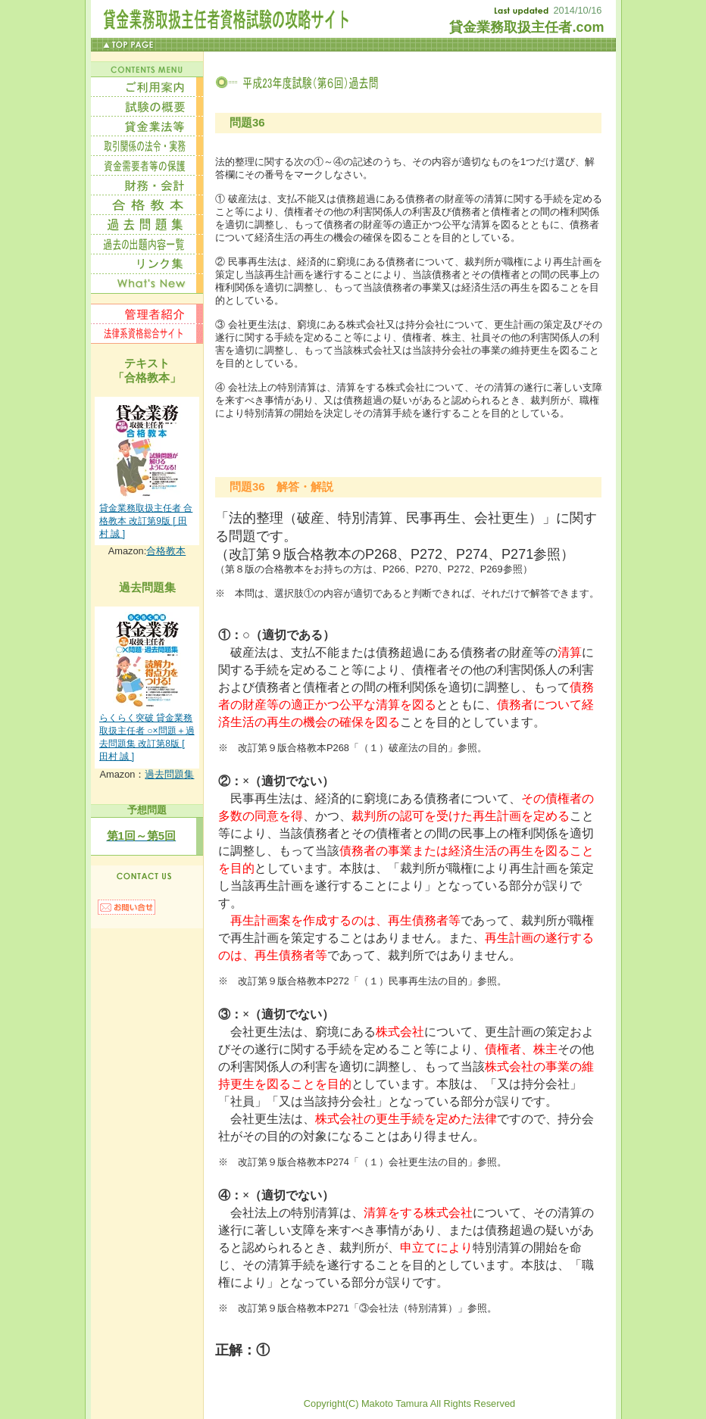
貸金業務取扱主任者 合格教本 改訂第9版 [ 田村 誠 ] (145, 521)
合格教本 (166, 551)
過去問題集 (169, 774)
